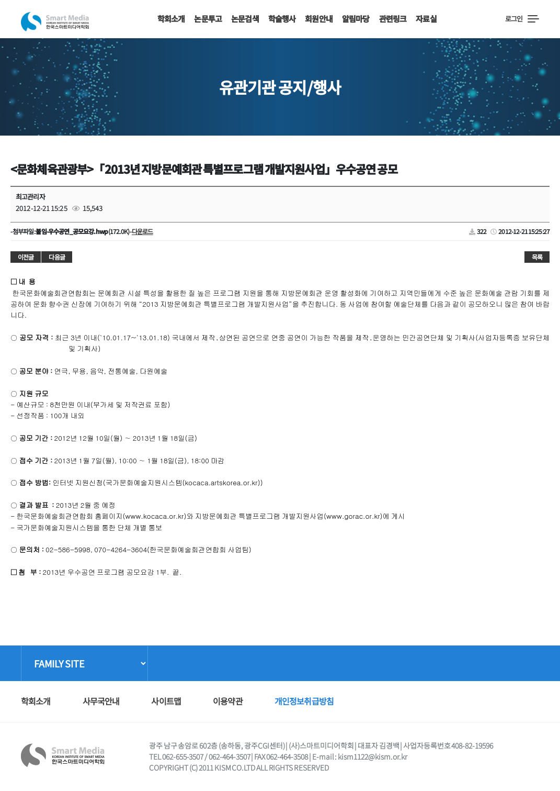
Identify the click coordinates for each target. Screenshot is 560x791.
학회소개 (171, 18)
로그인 (513, 19)
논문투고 (208, 18)
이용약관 (228, 701)
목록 (537, 256)
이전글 (25, 256)
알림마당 (356, 18)
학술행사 (282, 18)
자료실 (426, 18)
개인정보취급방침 (304, 701)
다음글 (56, 256)
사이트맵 (166, 701)
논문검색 (245, 18)
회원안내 (319, 18)
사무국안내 (101, 701)
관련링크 (393, 18)
